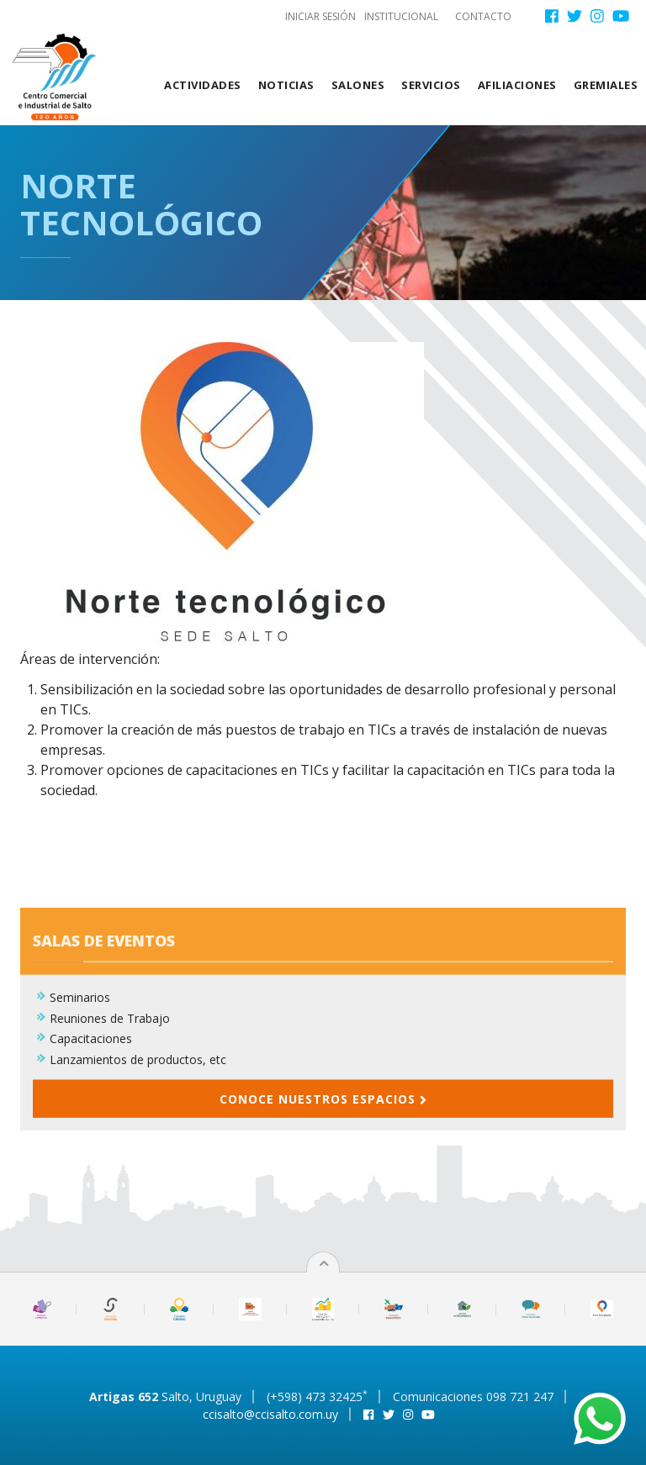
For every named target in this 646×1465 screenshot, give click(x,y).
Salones (358, 84)
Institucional (401, 16)
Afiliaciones (517, 84)
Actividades (202, 84)
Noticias (286, 84)
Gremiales (606, 84)
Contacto (483, 16)
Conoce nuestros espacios (323, 1148)
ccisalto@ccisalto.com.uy (270, 1414)
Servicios (431, 84)
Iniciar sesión (320, 16)
